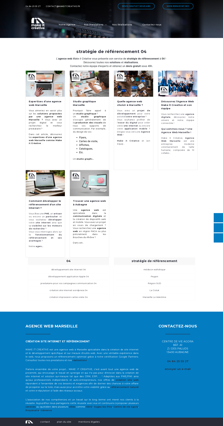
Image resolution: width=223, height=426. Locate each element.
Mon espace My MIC (178, 6)
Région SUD (154, 283)
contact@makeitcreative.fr (63, 6)
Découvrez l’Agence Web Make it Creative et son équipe (177, 105)
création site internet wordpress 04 (69, 290)
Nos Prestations (93, 24)
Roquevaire (32, 410)
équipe (188, 120)
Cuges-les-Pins (103, 406)
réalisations (79, 360)
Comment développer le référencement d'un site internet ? (45, 204)
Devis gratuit (136, 6)
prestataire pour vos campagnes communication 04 (69, 283)
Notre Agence (67, 24)
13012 (89, 406)
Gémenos (46, 410)
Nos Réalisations (122, 24)
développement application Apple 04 (68, 276)
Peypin (154, 276)
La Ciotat (154, 290)
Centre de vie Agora (126, 406)
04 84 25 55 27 (33, 6)
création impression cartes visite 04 (68, 297)
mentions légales (89, 421)
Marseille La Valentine (154, 297)
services (31, 406)
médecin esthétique (155, 269)
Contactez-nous (152, 24)
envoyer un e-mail (178, 369)
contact (45, 421)
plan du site (64, 421)
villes (72, 406)
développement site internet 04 (68, 269)
